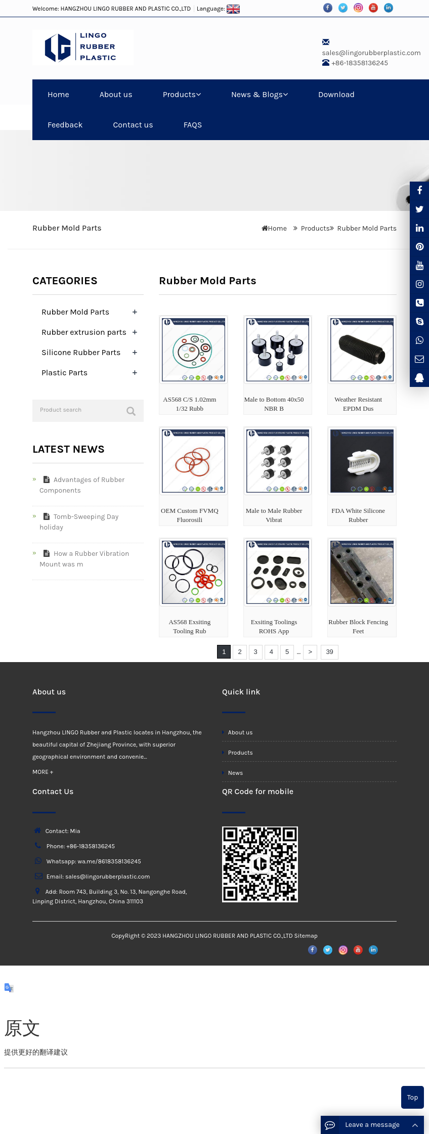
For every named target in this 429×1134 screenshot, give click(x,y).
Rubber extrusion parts (83, 332)
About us (116, 94)
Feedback (65, 124)
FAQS (193, 124)
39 (329, 652)
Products (182, 94)
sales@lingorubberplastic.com (371, 53)
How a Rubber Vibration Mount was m (84, 559)
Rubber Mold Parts (367, 228)
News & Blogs (259, 94)
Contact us (133, 124)
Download (336, 94)
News (232, 772)
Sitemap (305, 935)
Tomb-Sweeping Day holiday (78, 522)
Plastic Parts (64, 372)
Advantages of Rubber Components (81, 485)
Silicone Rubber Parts (80, 352)
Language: (218, 8)
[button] (198, 94)
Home (58, 94)
